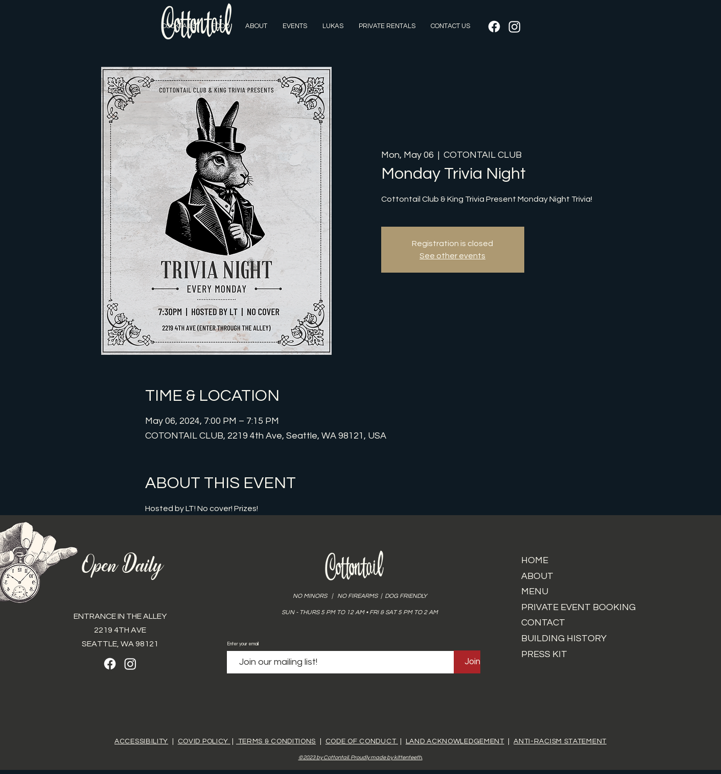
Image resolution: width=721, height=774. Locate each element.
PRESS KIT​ (544, 654)
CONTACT (543, 622)
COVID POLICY (204, 741)
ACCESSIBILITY (141, 741)
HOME (534, 560)
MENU (534, 591)
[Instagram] (514, 26)
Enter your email (243, 644)
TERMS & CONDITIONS (276, 741)
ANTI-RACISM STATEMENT (560, 741)
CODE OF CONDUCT (361, 741)
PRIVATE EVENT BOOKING (578, 607)
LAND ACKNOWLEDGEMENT (455, 741)
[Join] (472, 661)
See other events (452, 256)
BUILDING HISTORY (564, 638)
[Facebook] (494, 26)
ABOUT (537, 576)
